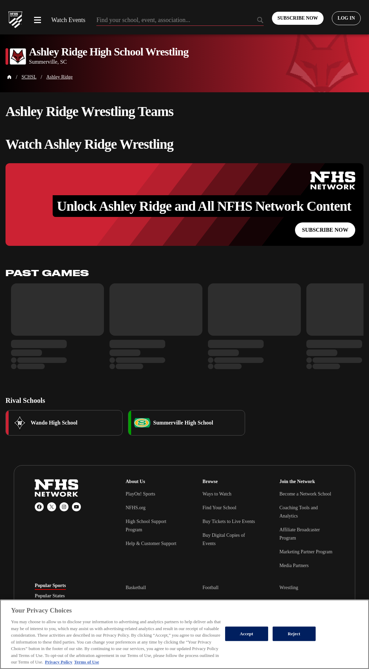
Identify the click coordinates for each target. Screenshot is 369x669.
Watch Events (68, 20)
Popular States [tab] (50, 596)
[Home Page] (9, 77)
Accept (246, 633)
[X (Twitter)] (51, 506)
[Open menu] (37, 20)
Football (210, 587)
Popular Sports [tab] (50, 585)
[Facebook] (39, 506)
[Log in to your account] (346, 18)
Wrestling (289, 587)
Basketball (136, 587)
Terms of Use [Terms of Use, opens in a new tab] (86, 662)
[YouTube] (76, 506)
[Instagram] (64, 506)
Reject (294, 633)
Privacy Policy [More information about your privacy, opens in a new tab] (58, 662)
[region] (184, 634)
